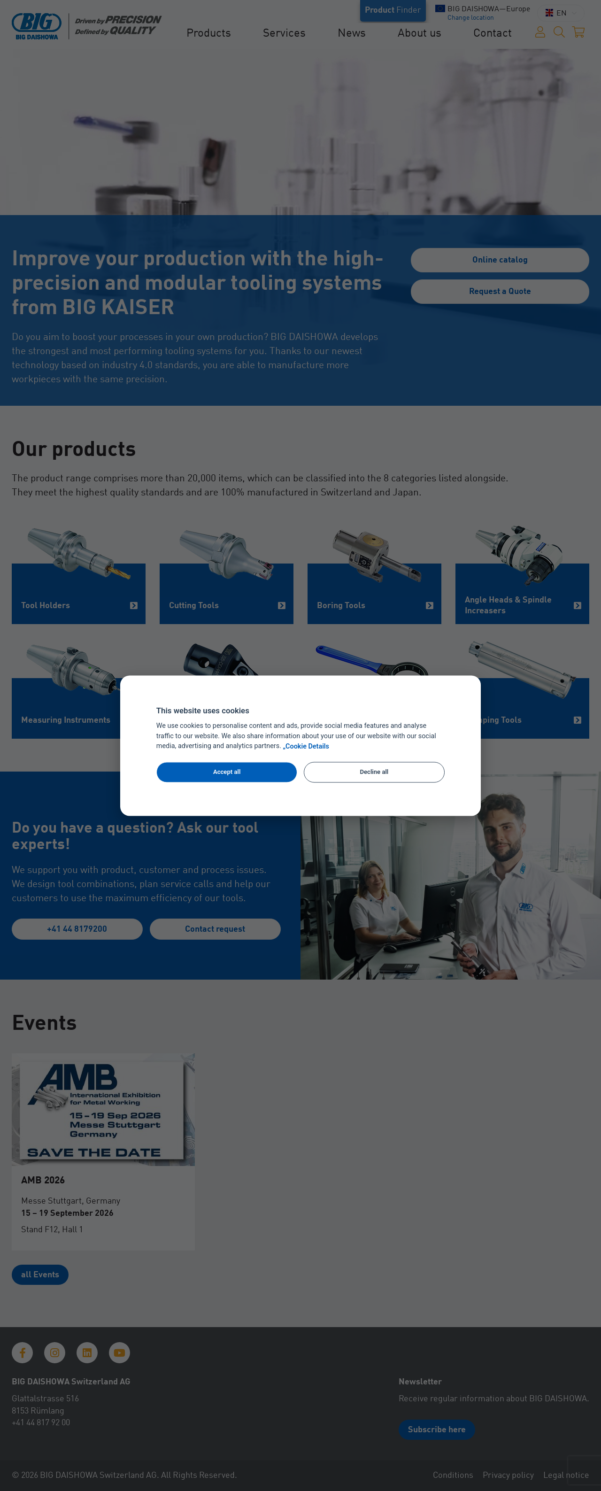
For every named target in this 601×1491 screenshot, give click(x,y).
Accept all (226, 772)
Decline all (374, 772)
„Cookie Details (306, 746)
